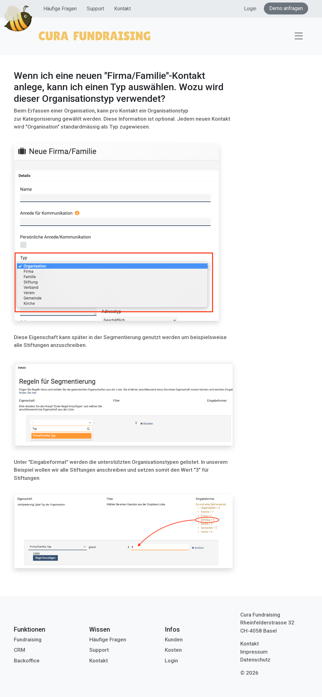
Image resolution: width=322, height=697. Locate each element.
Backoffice (27, 660)
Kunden (174, 639)
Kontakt (122, 9)
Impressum (254, 652)
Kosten (173, 650)
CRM (19, 650)
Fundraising (28, 639)
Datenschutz (255, 659)
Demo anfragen (286, 8)
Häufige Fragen (60, 9)
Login (250, 9)
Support (95, 9)
